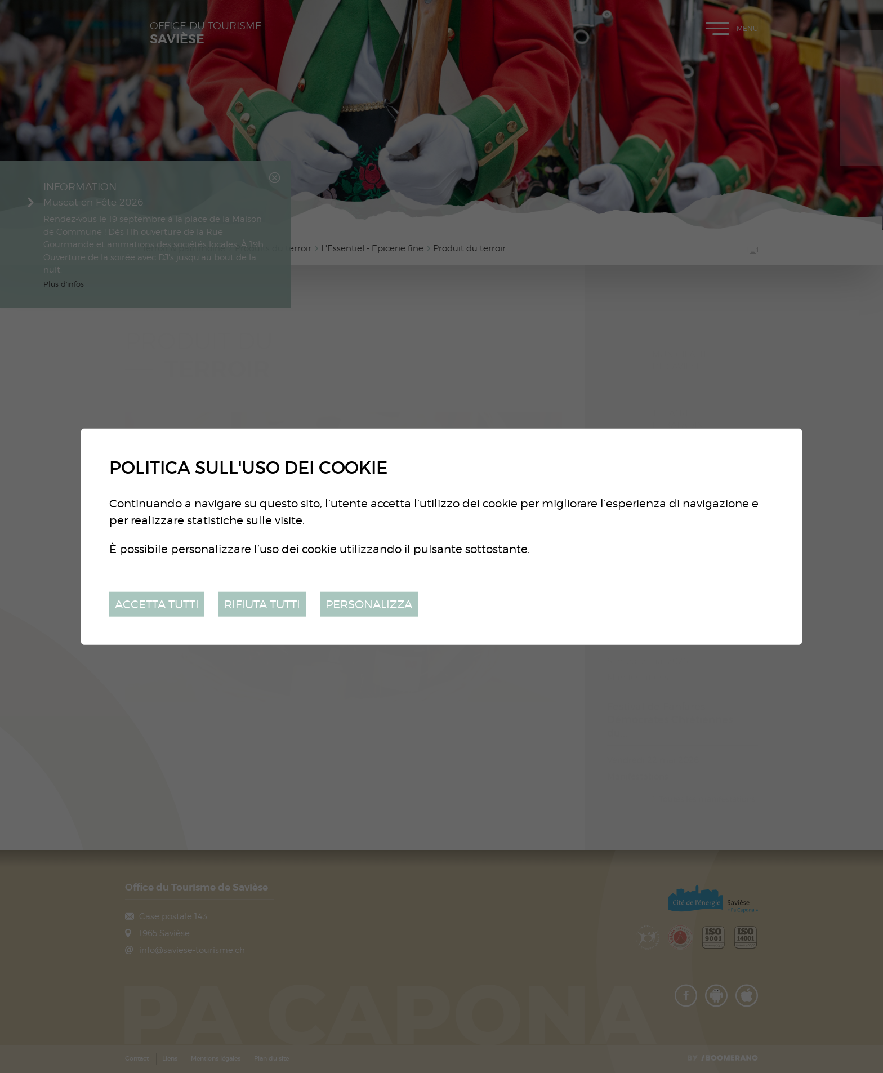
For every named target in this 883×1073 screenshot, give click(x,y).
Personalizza (368, 603)
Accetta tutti (157, 603)
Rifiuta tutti (262, 603)
